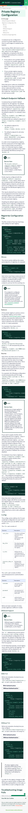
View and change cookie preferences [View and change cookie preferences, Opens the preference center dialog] (14, 810)
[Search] (14, 8)
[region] (14, 804)
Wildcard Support (7, 28)
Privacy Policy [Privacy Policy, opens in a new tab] (19, 805)
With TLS (5, 30)
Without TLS (6, 32)
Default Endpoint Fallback (8, 21)
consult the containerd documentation (12, 303)
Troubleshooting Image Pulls (9, 34)
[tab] (9, 685)
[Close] (25, 798)
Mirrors (5, 25)
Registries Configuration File (9, 23)
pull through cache (15, 316)
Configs (5, 27)
